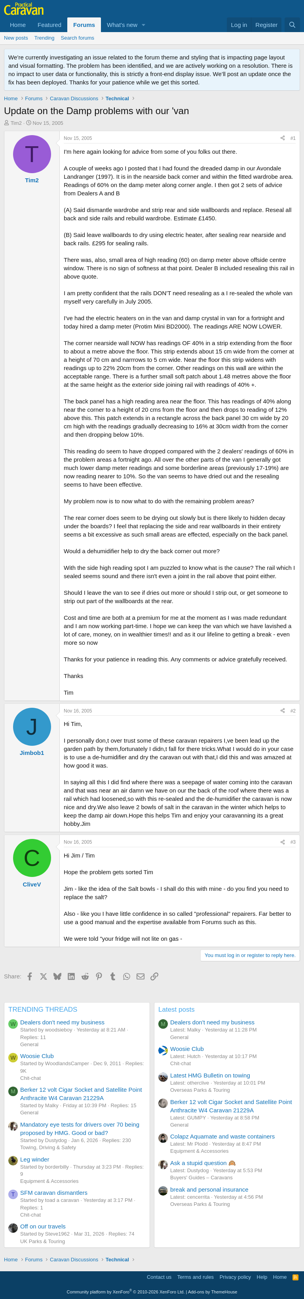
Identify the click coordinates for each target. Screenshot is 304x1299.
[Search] (292, 24)
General (29, 1044)
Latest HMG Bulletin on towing (210, 1075)
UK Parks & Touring (42, 1241)
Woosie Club (37, 1056)
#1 (293, 138)
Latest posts (176, 1009)
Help (262, 1277)
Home (18, 24)
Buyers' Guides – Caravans (201, 1178)
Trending (44, 38)
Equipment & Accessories (49, 1181)
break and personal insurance (209, 1189)
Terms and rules (195, 1277)
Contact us (159, 1277)
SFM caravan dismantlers (53, 1192)
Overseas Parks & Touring (200, 1090)
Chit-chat (30, 1078)
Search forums (78, 38)
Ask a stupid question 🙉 (203, 1163)
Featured (49, 24)
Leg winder (34, 1159)
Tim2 (16, 123)
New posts (16, 38)
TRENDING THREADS (42, 1009)
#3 (293, 842)
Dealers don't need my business (62, 1022)
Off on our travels (43, 1226)
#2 (293, 711)
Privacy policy (235, 1277)
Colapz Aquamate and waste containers (222, 1136)
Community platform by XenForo (126, 1291)
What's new (122, 24)
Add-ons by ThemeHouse (213, 1291)
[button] (143, 24)
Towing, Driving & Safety (48, 1147)
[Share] (282, 138)
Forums (84, 24)
